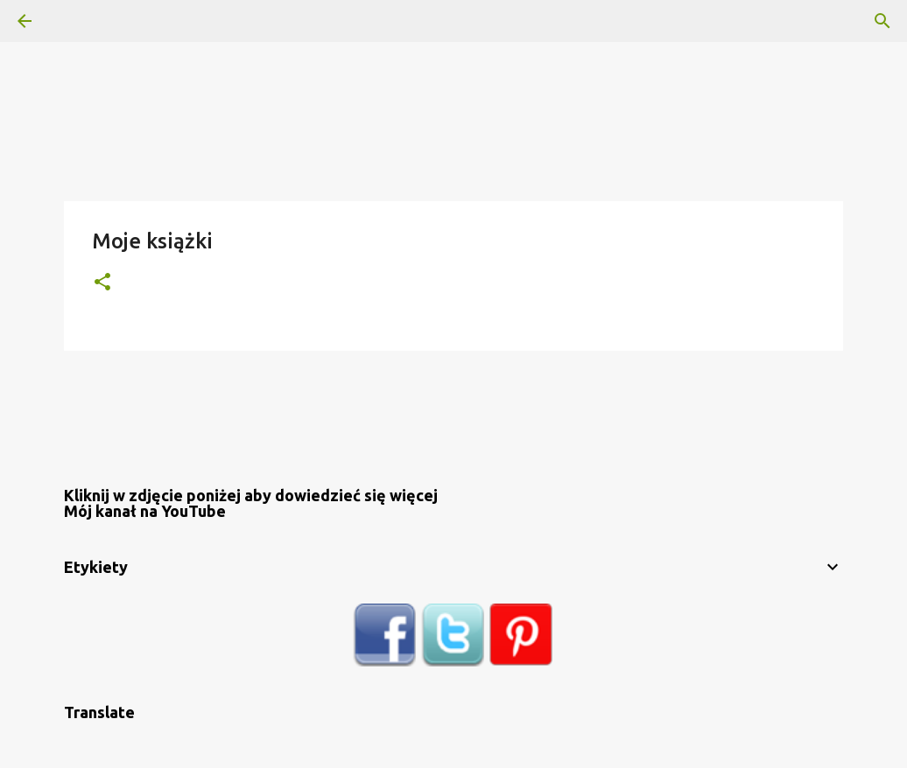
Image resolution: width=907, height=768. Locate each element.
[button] (102, 283)
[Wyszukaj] (73, 21)
